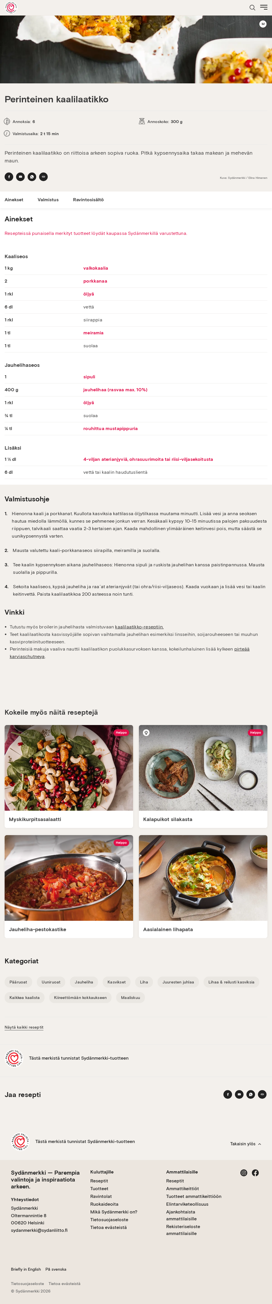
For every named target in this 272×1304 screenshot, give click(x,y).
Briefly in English (26, 1269)
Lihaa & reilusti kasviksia (231, 982)
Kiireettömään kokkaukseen (80, 997)
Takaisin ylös (245, 1143)
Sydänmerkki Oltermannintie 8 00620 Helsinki (28, 1215)
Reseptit (99, 1181)
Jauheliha (84, 982)
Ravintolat (101, 1196)
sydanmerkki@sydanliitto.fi (39, 1230)
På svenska (55, 1269)
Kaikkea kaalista (24, 997)
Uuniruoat (51, 982)
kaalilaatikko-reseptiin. (139, 627)
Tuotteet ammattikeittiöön (193, 1196)
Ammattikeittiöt (182, 1188)
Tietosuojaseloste (109, 1219)
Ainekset (14, 199)
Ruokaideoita (104, 1204)
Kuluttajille (102, 1172)
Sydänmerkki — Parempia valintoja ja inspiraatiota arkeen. (45, 1179)
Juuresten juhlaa (178, 982)
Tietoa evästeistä (108, 1227)
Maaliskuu (130, 997)
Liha (144, 982)
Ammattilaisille (182, 1172)
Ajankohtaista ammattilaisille (181, 1215)
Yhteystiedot (25, 1199)
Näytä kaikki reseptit (24, 1027)
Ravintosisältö (88, 199)
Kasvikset (117, 982)
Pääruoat (18, 982)
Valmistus (48, 199)
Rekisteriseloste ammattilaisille (183, 1230)
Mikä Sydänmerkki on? (113, 1212)
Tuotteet (99, 1188)
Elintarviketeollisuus (187, 1204)
